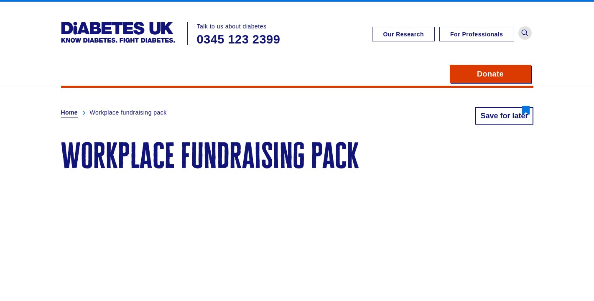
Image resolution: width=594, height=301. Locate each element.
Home (69, 112)
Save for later (504, 116)
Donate (504, 74)
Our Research (403, 34)
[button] (525, 33)
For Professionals (476, 34)
